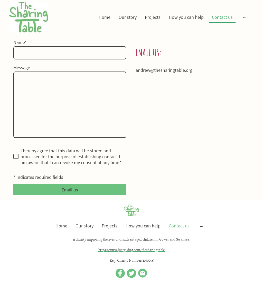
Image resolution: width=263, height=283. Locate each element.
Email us (70, 190)
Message (21, 67)
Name (20, 42)
